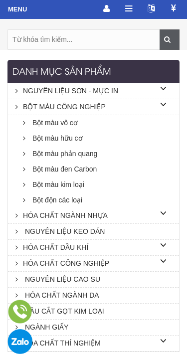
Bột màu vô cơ (50, 123)
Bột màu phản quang (60, 154)
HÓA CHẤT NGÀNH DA (57, 295)
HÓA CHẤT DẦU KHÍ (51, 247)
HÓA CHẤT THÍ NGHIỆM (58, 343)
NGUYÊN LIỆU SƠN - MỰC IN (66, 91)
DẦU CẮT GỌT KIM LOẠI (59, 311)
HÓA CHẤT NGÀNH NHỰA (61, 215)
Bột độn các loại (52, 200)
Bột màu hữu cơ (53, 138)
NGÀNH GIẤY (41, 327)
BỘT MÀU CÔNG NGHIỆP (60, 107)
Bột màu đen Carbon (60, 169)
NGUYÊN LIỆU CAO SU (57, 279)
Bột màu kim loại (53, 184)
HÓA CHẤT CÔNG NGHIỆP (62, 263)
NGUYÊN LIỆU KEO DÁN (60, 231)
